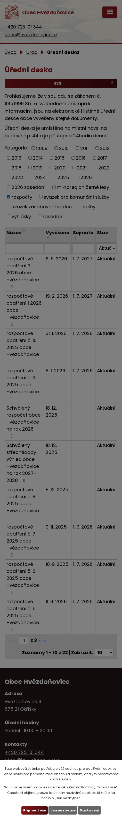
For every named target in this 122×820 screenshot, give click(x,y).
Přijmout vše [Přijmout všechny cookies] (34, 810)
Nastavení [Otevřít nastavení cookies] (89, 810)
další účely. (62, 779)
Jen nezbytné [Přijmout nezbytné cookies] (62, 810)
